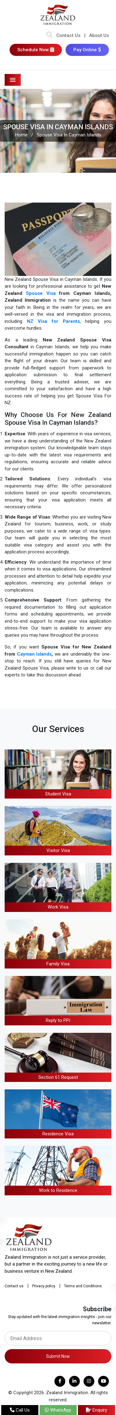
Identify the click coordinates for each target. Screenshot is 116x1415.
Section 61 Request (58, 1077)
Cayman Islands (34, 654)
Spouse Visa (41, 293)
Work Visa (58, 907)
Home (21, 135)
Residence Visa (58, 1134)
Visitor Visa (58, 850)
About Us (99, 35)
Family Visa (58, 964)
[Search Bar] (49, 35)
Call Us (20, 1410)
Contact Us (68, 35)
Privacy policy (43, 1286)
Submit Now (58, 1356)
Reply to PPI (58, 1020)
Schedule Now (35, 50)
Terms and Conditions (83, 1286)
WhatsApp (58, 1410)
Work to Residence (58, 1190)
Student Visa (58, 794)
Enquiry (96, 1410)
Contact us (14, 1286)
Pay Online (87, 50)
